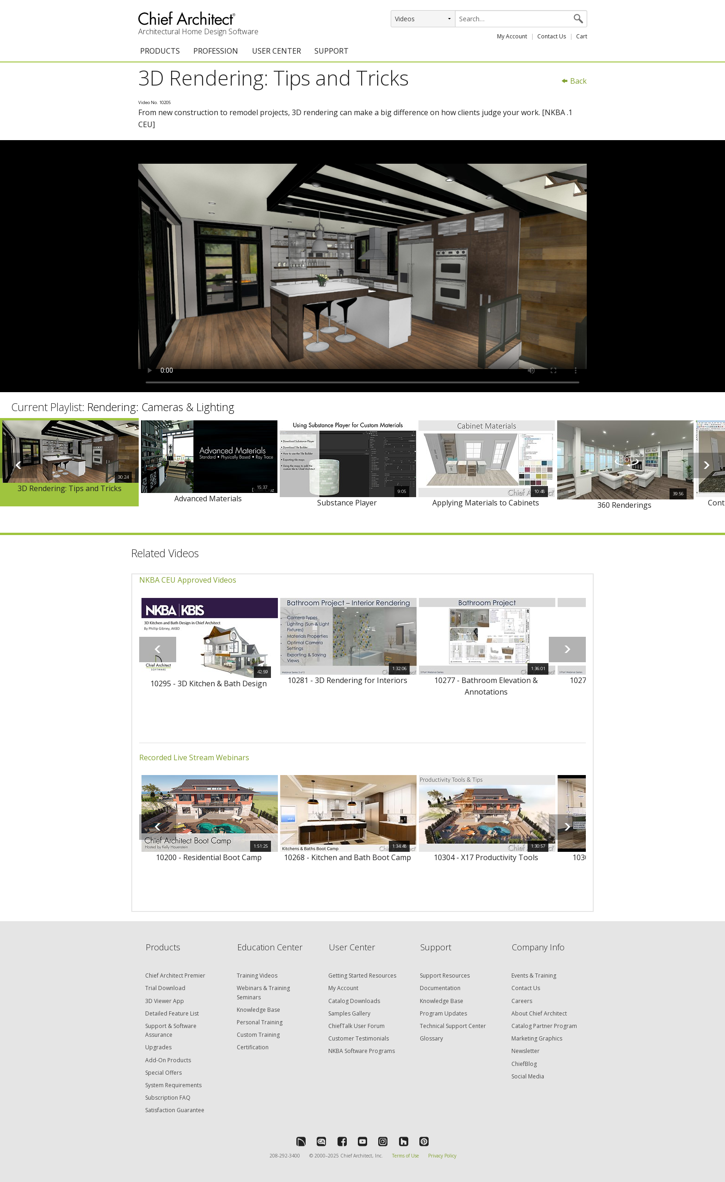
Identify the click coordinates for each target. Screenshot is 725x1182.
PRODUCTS (160, 51)
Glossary (431, 1038)
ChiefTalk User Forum (356, 1026)
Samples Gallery (349, 1013)
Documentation (440, 988)
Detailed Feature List (172, 1013)
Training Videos (257, 975)
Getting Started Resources (362, 975)
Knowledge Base (258, 1010)
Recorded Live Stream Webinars (194, 757)
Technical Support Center (453, 1026)
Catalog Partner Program (544, 1026)
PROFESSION (215, 51)
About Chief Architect (539, 1013)
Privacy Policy (442, 1155)
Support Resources (445, 975)
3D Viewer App (164, 1001)
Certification (253, 1047)
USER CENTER (276, 51)
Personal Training (260, 1022)
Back (574, 81)
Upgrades (158, 1047)
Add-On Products (168, 1060)
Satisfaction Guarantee (174, 1110)
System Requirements (173, 1085)
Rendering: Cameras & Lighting (160, 407)
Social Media (527, 1076)
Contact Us (551, 36)
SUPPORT (331, 51)
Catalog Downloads (354, 1001)
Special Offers (163, 1073)
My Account (512, 36)
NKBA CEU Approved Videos (187, 580)
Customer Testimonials (358, 1038)
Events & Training (533, 975)
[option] (69, 462)
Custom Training (258, 1035)
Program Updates (443, 1013)
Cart (581, 36)
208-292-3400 (285, 1155)
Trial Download (165, 988)
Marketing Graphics (536, 1038)
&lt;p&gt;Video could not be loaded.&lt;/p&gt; (362, 266)
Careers (521, 1001)
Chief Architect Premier (175, 975)
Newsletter (525, 1051)
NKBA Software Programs (361, 1051)
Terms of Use (405, 1155)
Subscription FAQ (167, 1098)
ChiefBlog (524, 1064)
